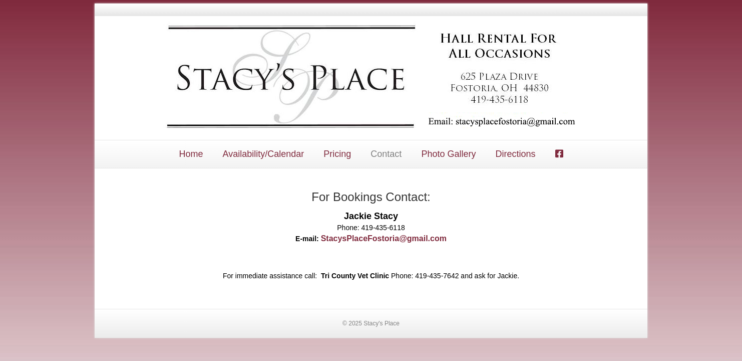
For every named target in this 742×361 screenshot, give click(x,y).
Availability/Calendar (263, 154)
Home (191, 154)
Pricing (337, 154)
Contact (386, 154)
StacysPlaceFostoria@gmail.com (384, 238)
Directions (515, 154)
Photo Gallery (448, 154)
